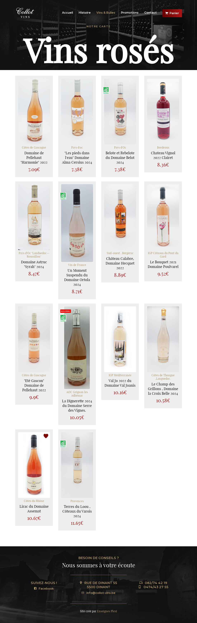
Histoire (85, 12)
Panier (172, 13)
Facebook (44, 588)
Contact (150, 12)
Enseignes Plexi (107, 611)
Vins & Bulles (105, 12)
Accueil (67, 12)
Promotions (130, 12)
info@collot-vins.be (98, 593)
